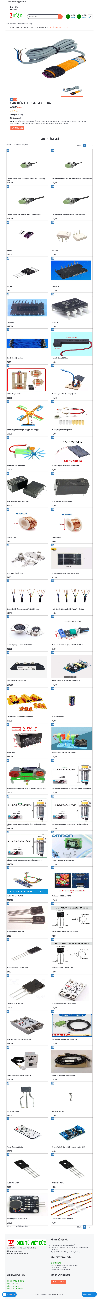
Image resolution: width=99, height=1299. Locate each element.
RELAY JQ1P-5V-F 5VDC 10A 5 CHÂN (62, 501)
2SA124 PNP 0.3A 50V (58, 1111)
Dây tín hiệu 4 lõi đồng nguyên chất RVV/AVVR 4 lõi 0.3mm (23, 609)
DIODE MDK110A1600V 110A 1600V (16, 681)
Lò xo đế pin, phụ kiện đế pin (15, 573)
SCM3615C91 (55, 286)
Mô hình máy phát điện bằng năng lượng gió (64, 752)
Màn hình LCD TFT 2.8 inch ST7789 (61, 896)
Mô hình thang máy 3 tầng (14, 394)
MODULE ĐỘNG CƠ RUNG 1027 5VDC (17, 1219)
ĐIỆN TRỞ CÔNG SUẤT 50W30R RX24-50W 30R (20, 717)
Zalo (54, 1282)
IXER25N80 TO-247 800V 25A (15, 1003)
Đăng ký (13, 9)
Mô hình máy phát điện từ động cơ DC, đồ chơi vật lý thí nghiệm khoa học (26, 789)
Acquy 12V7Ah (11, 752)
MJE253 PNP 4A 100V (13, 1183)
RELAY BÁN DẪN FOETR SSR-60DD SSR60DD (19, 1039)
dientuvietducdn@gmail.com (17, 1253)
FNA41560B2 (10, 322)
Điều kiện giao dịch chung (15, 1281)
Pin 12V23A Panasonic (58, 717)
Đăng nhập (14, 7)
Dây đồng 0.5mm (11, 537)
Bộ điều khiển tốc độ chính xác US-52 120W (19, 1075)
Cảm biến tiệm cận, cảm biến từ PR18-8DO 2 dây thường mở (68, 214)
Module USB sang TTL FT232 (15, 896)
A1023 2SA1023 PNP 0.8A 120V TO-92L (17, 968)
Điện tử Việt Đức (58, 1294)
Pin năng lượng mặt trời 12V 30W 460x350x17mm (65, 573)
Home (12, 27)
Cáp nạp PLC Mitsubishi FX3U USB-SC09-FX (64, 1075)
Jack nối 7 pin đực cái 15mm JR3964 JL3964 (19, 645)
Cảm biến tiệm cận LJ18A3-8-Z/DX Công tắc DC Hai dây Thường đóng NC (26, 825)
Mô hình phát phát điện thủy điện (16, 465)
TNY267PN (55, 322)
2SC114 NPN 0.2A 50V (13, 1111)
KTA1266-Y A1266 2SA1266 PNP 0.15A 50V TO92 (65, 932)
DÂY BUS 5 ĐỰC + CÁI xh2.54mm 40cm (62, 1219)
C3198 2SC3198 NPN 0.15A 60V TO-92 (62, 968)
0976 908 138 (14, 1251)
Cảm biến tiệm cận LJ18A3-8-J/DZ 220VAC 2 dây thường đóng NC (70, 824)
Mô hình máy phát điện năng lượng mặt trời (64, 394)
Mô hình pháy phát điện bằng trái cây (62, 430)
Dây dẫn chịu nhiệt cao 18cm (15, 358)
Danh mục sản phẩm (22, 27)
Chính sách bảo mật (13, 1284)
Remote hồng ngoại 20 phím (15, 1147)
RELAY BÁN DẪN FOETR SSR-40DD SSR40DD (64, 1003)
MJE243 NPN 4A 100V (58, 1183)
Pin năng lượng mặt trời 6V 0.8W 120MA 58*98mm (65, 465)
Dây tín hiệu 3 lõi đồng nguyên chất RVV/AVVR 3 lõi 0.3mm (68, 609)
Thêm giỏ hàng (17, 128)
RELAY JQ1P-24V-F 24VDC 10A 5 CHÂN (17, 501)
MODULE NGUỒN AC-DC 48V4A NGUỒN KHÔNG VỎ (66, 681)
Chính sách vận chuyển (15, 1289)
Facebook (61, 1282)
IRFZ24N (9, 286)
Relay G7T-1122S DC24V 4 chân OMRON (63, 860)
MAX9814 (9, 250)
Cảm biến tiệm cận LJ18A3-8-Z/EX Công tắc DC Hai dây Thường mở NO (71, 788)
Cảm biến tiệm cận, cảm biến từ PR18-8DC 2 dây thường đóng (24, 214)
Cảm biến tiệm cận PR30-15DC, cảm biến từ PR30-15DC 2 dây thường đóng (26, 179)
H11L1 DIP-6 (55, 250)
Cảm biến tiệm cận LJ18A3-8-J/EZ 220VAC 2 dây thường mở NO (24, 860)
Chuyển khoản (56, 1263)
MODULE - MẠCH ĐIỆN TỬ (38, 27)
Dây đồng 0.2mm (56, 537)
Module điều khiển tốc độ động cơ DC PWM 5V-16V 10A (67, 645)
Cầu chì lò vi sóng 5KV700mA (60, 358)
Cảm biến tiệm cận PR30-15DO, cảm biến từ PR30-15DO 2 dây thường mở (72, 178)
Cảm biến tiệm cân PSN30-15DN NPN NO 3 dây (64, 1039)
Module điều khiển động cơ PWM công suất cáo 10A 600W (68, 1147)
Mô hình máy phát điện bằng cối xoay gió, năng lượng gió (23, 430)
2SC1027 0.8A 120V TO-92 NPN (15, 932)
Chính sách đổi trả (13, 1286)
